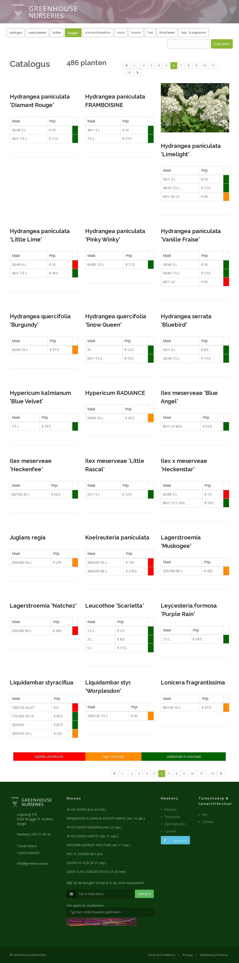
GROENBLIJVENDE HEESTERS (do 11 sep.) (98, 845)
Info (204, 814)
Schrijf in (144, 894)
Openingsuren (174, 824)
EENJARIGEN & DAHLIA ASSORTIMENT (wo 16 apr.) (106, 818)
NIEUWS (89, 34)
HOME (72, 34)
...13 (128, 72)
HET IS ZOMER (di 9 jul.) (85, 854)
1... (135, 65)
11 (213, 65)
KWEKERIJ (108, 34)
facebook (175, 840)
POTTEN (162, 34)
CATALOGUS (184, 34)
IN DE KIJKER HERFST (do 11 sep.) (92, 836)
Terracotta (172, 816)
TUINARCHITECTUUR (136, 34)
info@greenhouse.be (32, 863)
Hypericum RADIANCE (115, 392)
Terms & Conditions (161, 955)
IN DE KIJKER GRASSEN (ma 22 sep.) (94, 827)
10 (204, 65)
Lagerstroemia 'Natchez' (43, 605)
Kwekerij (170, 809)
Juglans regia (28, 537)
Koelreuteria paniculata (117, 537)
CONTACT (206, 34)
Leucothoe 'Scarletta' (114, 605)
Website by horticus (214, 955)
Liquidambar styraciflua (41, 682)
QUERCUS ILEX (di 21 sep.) (86, 862)
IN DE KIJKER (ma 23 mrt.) (86, 809)
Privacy (188, 955)
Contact (170, 831)
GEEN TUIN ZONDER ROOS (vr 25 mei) (96, 871)
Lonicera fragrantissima (193, 682)
